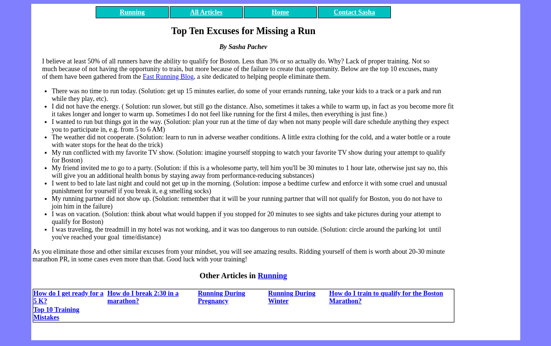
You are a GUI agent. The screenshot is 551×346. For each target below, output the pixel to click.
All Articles (206, 12)
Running (132, 12)
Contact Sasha (354, 12)
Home (280, 12)
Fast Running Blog (168, 76)
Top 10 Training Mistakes (56, 313)
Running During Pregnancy (221, 297)
